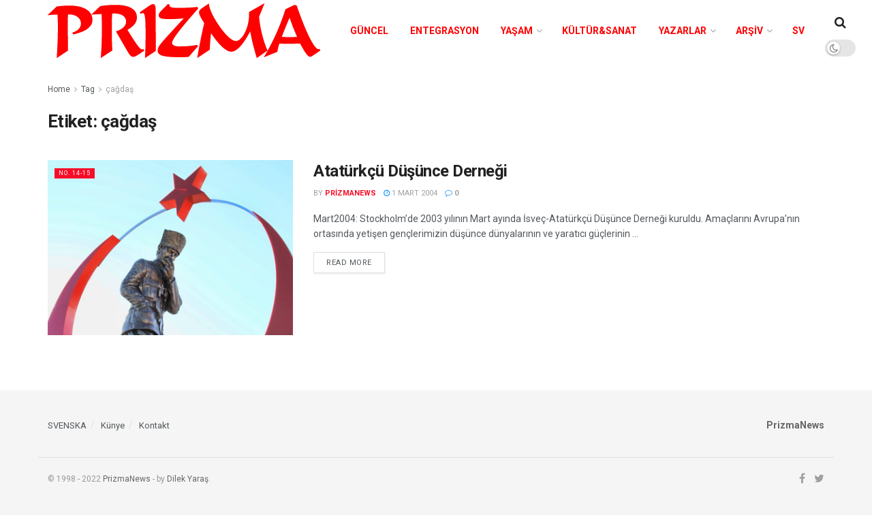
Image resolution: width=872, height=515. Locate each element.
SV (798, 30)
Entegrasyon (444, 30)
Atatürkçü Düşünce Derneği (412, 171)
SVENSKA (67, 425)
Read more (349, 262)
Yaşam (517, 30)
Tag (88, 89)
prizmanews (350, 193)
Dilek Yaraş (187, 479)
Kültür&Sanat (599, 30)
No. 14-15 (78, 172)
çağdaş (120, 89)
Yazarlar (682, 30)
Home (59, 89)
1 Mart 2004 (410, 193)
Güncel (369, 30)
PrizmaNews (127, 479)
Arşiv (749, 30)
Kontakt (154, 425)
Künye (113, 425)
